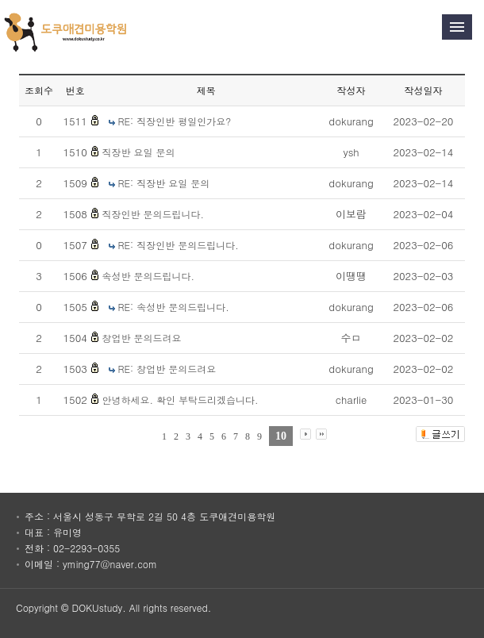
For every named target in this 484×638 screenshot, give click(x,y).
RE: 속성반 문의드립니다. (173, 306)
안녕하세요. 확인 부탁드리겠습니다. (180, 399)
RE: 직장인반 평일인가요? (175, 121)
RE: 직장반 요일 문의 (164, 183)
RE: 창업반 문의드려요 (167, 368)
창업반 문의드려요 (141, 337)
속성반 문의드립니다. (148, 275)
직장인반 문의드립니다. (153, 214)
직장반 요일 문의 (138, 152)
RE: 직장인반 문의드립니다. (178, 245)
